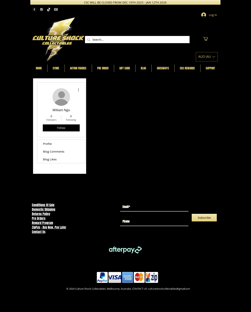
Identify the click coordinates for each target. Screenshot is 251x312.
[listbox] (207, 56)
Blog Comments (53, 151)
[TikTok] (48, 9)
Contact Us (38, 232)
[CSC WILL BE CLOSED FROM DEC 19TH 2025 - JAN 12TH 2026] (125, 2)
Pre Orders (38, 218)
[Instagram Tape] (41, 9)
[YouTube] (55, 9)
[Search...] (136, 39)
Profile (47, 144)
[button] (208, 39)
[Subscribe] (204, 217)
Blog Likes (50, 159)
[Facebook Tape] (34, 9)
